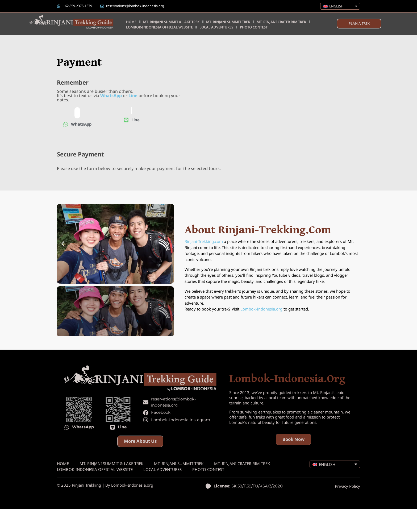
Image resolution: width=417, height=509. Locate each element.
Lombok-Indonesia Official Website (159, 27)
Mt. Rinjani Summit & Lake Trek (171, 21)
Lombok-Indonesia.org (261, 309)
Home (131, 21)
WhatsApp (111, 95)
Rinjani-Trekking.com (204, 241)
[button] (63, 243)
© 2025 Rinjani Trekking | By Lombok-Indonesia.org (105, 485)
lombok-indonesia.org (287, 378)
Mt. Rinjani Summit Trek (228, 21)
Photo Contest (254, 27)
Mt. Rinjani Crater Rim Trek (281, 21)
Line (132, 95)
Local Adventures (216, 27)
